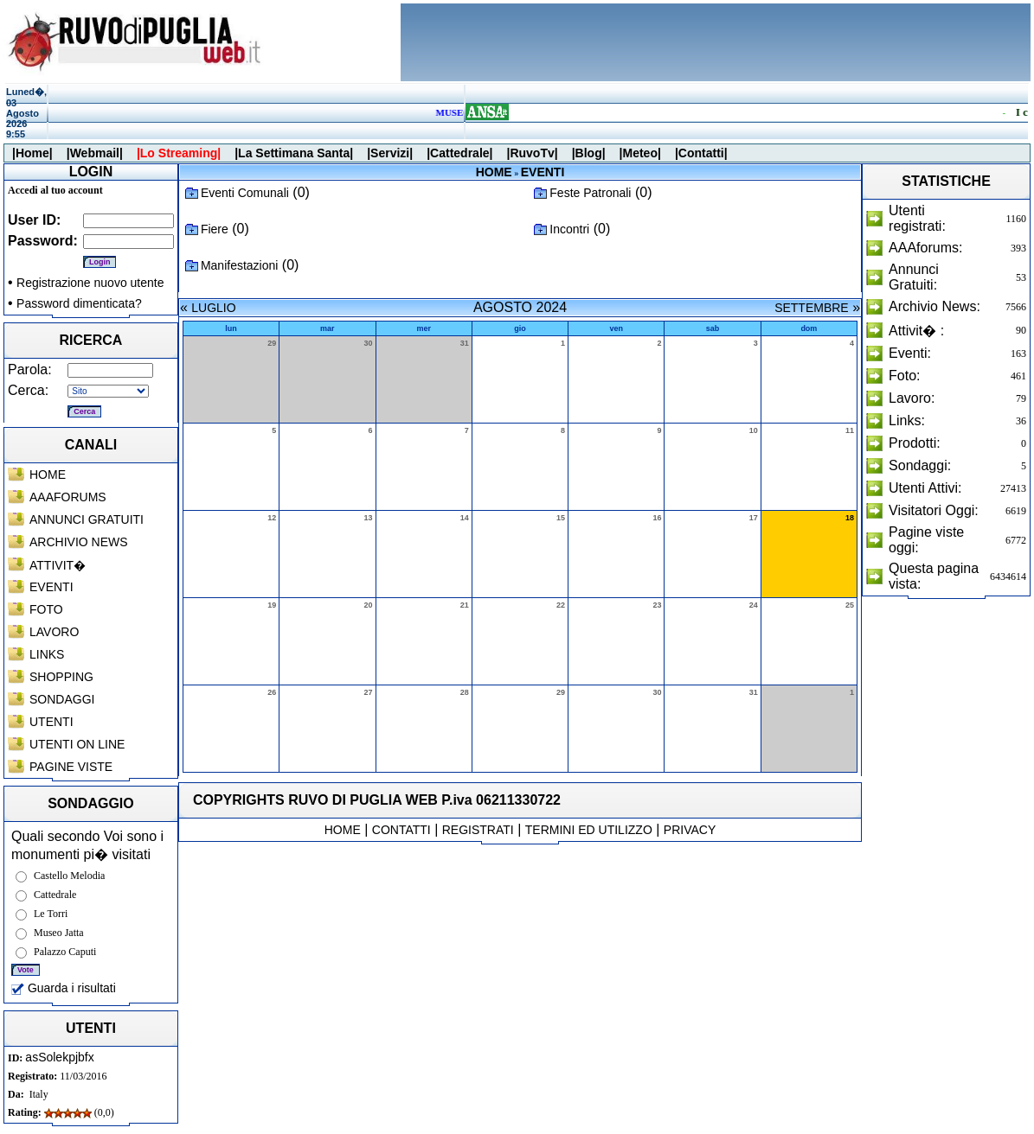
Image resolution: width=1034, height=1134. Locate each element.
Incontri (569, 229)
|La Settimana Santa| (293, 153)
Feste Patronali (590, 193)
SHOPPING (61, 677)
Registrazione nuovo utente (90, 283)
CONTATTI (401, 830)
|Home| (32, 153)
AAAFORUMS (67, 497)
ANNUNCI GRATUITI (86, 519)
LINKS (46, 654)
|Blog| (589, 153)
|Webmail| (95, 153)
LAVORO (54, 632)
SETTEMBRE (811, 308)
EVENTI (51, 587)
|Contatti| (701, 153)
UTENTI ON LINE (77, 744)
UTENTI (51, 722)
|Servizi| (390, 153)
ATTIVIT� (57, 565)
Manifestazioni (240, 265)
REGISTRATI (478, 830)
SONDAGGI (61, 699)
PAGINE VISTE (70, 767)
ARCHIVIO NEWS (78, 542)
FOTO (46, 609)
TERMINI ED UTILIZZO (588, 830)
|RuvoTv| (531, 153)
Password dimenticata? (79, 303)
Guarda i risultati (63, 988)
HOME (47, 474)
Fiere (214, 229)
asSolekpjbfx (59, 1057)
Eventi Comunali (245, 193)
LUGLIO (213, 308)
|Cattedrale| (459, 153)
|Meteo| (640, 153)
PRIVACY (690, 830)
